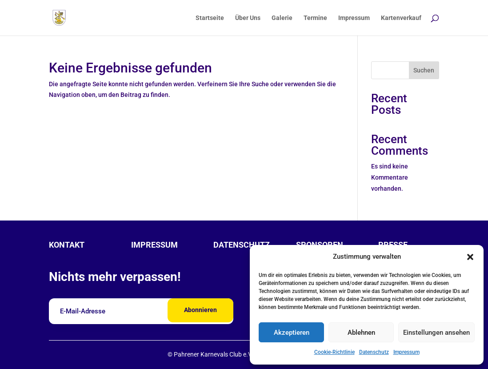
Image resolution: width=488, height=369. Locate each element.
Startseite (210, 18)
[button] (470, 257)
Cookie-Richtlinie (334, 352)
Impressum (406, 352)
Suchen (423, 70)
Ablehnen (361, 333)
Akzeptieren (291, 333)
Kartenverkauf (401, 18)
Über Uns (247, 18)
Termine (315, 18)
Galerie (282, 18)
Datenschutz (374, 352)
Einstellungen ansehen (436, 333)
